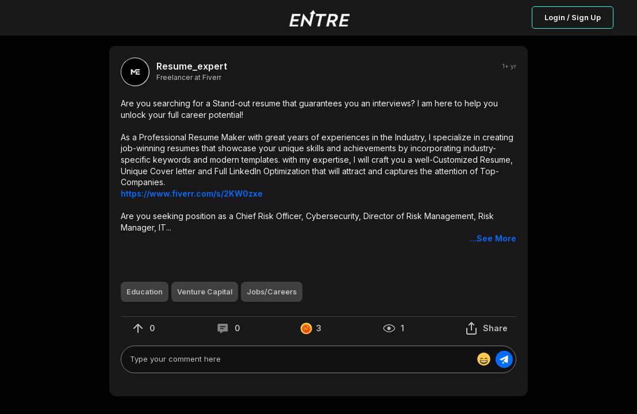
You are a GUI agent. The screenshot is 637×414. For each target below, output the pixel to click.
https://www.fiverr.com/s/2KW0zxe (192, 193)
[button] (318, 171)
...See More (493, 238)
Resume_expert (191, 66)
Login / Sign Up (572, 17)
